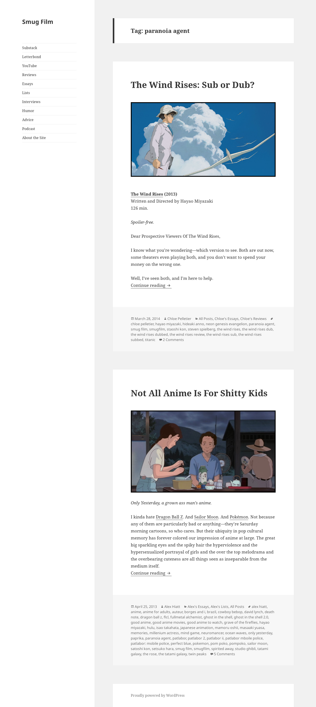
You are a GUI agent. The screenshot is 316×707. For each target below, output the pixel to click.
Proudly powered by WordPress (158, 695)
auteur (177, 611)
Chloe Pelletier (179, 318)
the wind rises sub (221, 334)
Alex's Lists (219, 606)
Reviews (29, 74)
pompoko (237, 643)
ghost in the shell (218, 617)
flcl (166, 617)
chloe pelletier (142, 323)
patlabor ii (215, 638)
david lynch (253, 611)
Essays (27, 83)
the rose (150, 654)
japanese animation (196, 627)
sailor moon (257, 643)
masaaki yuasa (252, 627)
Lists (26, 92)
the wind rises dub (257, 329)
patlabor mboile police (244, 638)
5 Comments (224, 654)
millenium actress (164, 632)
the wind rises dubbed (149, 334)
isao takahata (167, 627)
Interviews (31, 101)
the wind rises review (187, 334)
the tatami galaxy (172, 654)
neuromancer (212, 632)
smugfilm (157, 329)
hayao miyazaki (168, 323)
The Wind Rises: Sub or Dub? (193, 84)
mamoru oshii (226, 627)
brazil (211, 611)
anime (136, 611)
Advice (28, 119)
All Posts (206, 318)
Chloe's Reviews (253, 318)
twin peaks (197, 654)
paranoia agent (261, 323)
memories (139, 632)
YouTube (29, 65)
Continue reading (151, 285)
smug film (139, 329)
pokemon (201, 643)
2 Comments (173, 339)
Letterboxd (31, 56)
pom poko (219, 643)
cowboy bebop (230, 611)
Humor (28, 110)
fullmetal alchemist (186, 617)
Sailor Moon (206, 517)
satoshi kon (140, 648)
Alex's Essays (198, 606)
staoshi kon (176, 329)
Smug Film (37, 22)
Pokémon (239, 517)
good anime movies (169, 622)
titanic (150, 339)
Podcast (28, 128)
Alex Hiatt (172, 606)
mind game (190, 632)
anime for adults (156, 611)
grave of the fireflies (241, 622)
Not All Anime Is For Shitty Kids (199, 393)
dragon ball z (151, 617)
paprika (137, 638)
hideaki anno (193, 323)
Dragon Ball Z (169, 517)
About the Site (34, 137)
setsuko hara (163, 648)
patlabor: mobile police (150, 643)
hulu (150, 627)
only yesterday (260, 632)
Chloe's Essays (227, 318)
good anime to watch (204, 622)
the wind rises (228, 329)
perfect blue (181, 643)
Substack (29, 47)
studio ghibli (245, 648)
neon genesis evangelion (226, 323)
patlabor (179, 638)
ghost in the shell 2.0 (251, 617)
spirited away (222, 648)
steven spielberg (201, 329)
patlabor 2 (196, 638)
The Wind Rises (147, 194)
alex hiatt (259, 606)
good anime (141, 622)
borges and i (194, 611)
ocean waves (235, 632)
